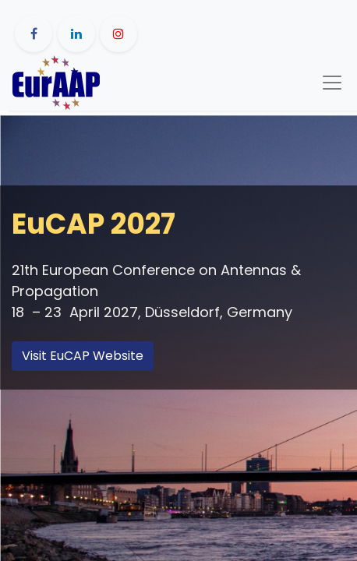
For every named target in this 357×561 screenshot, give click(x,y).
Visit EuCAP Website (82, 356)
